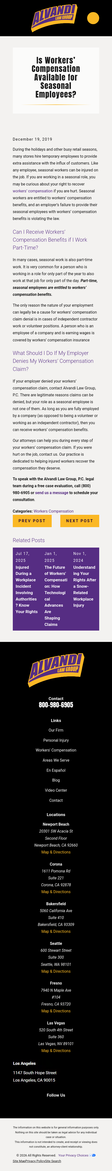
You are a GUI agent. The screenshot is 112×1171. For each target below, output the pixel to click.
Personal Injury (56, 740)
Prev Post (32, 521)
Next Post (80, 521)
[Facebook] (40, 1104)
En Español (56, 770)
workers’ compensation (33, 191)
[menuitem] (19, 1161)
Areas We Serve (56, 760)
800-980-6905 (56, 704)
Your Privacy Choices (77, 1155)
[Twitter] (61, 1104)
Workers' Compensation (56, 750)
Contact (56, 800)
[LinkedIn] (50, 1104)
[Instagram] (71, 1104)
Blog (56, 780)
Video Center (56, 790)
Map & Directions (56, 852)
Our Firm (56, 730)
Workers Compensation (53, 511)
